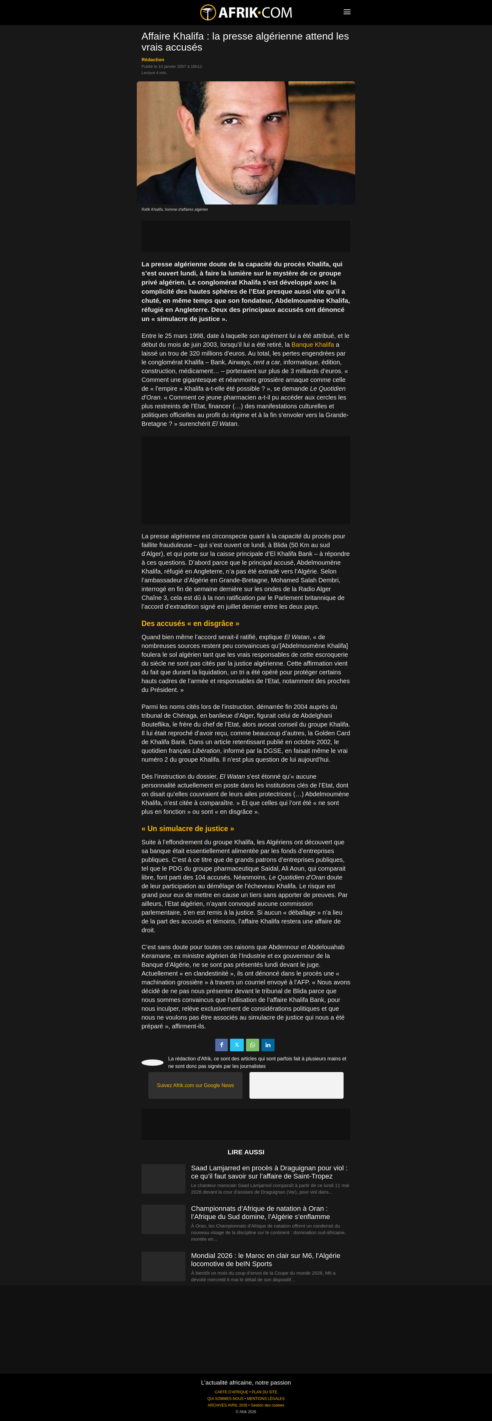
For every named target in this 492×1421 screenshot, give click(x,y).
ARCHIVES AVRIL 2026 (227, 1405)
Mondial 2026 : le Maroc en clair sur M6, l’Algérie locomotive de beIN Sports (265, 1260)
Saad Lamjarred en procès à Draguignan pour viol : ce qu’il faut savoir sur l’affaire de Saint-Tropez (269, 1172)
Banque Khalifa (312, 344)
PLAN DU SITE (264, 1392)
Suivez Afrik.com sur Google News (195, 1085)
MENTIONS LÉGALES (266, 1398)
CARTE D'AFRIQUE (231, 1392)
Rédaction (153, 59)
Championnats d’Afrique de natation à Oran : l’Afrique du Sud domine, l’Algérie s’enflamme (260, 1213)
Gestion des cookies (267, 1405)
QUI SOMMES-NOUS (225, 1398)
